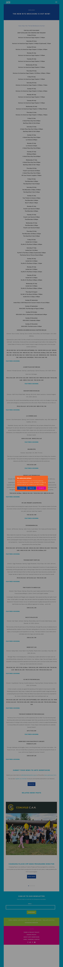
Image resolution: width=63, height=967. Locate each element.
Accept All (41, 488)
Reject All (31, 488)
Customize (21, 488)
